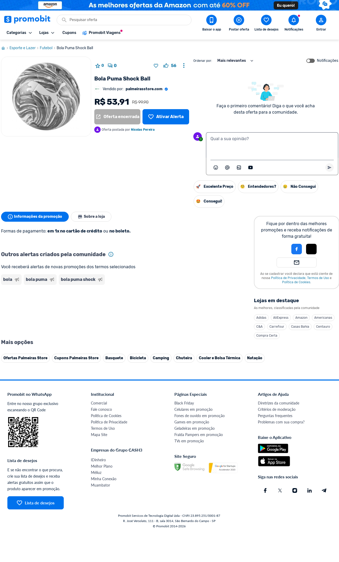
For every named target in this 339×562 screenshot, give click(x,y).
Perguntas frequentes (275, 415)
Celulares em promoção (193, 409)
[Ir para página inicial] (5, 48)
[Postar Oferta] (239, 24)
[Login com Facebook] (296, 249)
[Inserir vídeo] (250, 167)
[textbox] (272, 145)
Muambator (100, 485)
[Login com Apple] (311, 249)
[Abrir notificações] (293, 24)
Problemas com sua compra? (281, 422)
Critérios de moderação (277, 409)
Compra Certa (266, 335)
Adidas (261, 318)
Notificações (327, 61)
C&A (259, 326)
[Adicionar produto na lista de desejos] (156, 65)
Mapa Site (99, 434)
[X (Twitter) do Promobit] (280, 490)
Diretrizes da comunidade (278, 403)
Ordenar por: (202, 61)
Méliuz (96, 472)
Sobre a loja (91, 216)
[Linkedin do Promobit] (309, 490)
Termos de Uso (318, 278)
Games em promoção (191, 422)
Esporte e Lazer (24, 48)
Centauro (323, 326)
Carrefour (276, 326)
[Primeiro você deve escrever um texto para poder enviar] (329, 167)
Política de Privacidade (288, 278)
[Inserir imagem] (239, 167)
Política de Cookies (296, 282)
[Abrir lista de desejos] (266, 24)
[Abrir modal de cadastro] (321, 24)
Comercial (99, 403)
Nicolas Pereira (143, 129)
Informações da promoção (35, 216)
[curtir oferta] (170, 65)
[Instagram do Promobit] (294, 490)
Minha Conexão (103, 479)
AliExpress (280, 318)
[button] (278, 249)
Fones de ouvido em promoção (199, 415)
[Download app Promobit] (211, 24)
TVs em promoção (189, 441)
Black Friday (184, 403)
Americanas (323, 318)
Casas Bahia (300, 326)
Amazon (301, 318)
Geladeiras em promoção (194, 428)
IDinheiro (98, 460)
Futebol (48, 48)
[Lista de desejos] (166, 116)
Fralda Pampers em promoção (198, 434)
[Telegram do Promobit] (324, 490)
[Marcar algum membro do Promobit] (227, 167)
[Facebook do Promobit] (265, 490)
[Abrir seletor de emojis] (215, 167)
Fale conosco (101, 409)
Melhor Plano (101, 466)
